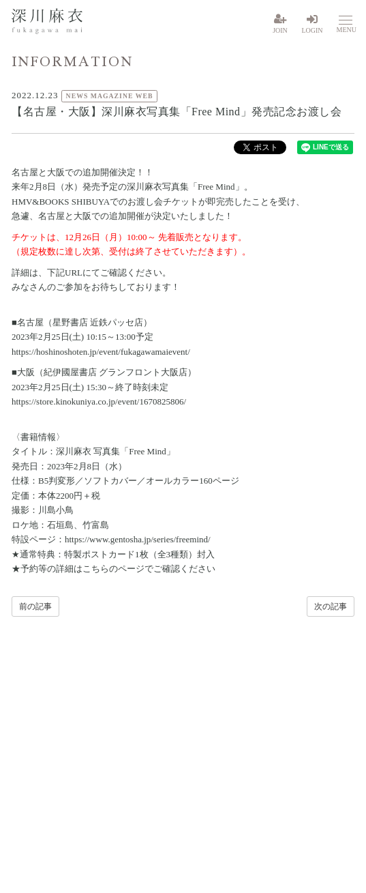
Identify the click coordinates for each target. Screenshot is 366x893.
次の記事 (330, 606)
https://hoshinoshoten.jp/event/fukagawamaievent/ (101, 352)
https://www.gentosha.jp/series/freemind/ (138, 539)
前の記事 (35, 606)
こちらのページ (113, 568)
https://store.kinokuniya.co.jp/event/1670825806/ (99, 401)
